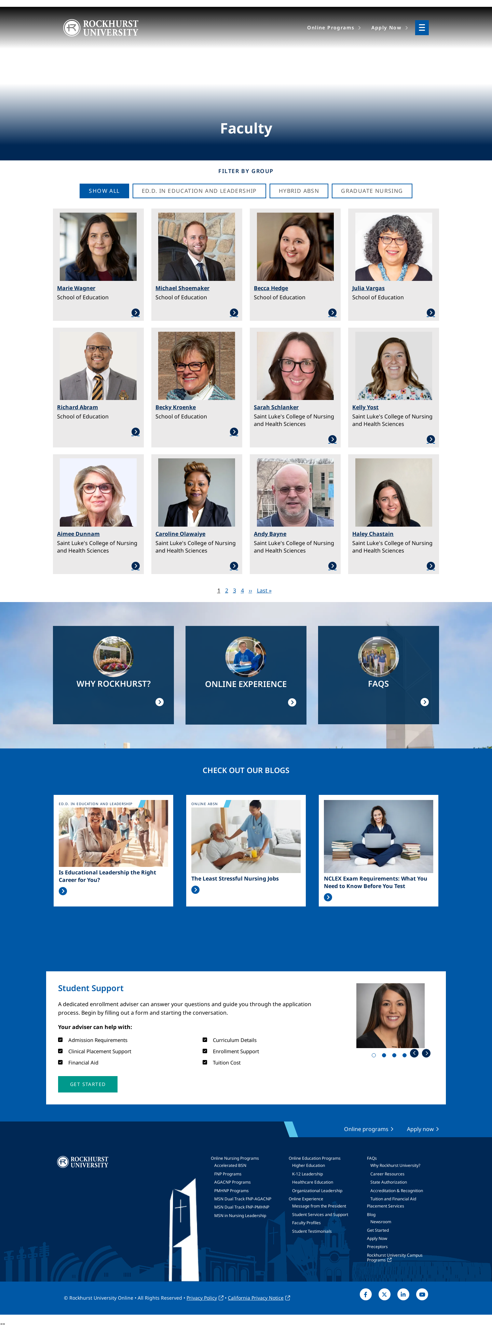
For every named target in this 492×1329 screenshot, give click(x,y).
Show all (104, 191)
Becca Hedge (271, 288)
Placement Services (385, 1206)
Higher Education (308, 1165)
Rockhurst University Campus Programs (395, 1257)
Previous (414, 1053)
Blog (371, 1214)
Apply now (420, 1129)
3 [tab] (395, 1056)
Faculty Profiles (306, 1223)
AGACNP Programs (232, 1182)
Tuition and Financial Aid (393, 1199)
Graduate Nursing (372, 191)
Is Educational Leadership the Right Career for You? (107, 876)
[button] (88, 1084)
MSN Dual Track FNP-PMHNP (241, 1207)
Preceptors (377, 1246)
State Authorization (388, 1182)
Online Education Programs (315, 1158)
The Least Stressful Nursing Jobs (235, 878)
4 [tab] (405, 1056)
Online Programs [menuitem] (330, 27)
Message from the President (319, 1206)
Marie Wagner (76, 288)
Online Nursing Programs (235, 1158)
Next (426, 1053)
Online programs (366, 1129)
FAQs (372, 1158)
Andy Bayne (270, 534)
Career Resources (387, 1174)
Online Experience (306, 1199)
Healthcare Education (312, 1182)
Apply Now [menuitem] (386, 27)
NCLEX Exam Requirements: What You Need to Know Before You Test (375, 882)
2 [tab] (385, 1056)
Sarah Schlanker (276, 407)
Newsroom (380, 1222)
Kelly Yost (365, 407)
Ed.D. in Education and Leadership (199, 191)
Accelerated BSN (230, 1165)
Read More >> (63, 891)
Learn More (98, 313)
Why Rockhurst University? (395, 1165)
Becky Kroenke (175, 407)
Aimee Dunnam (78, 534)
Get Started (378, 1230)
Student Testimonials (312, 1231)
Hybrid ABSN (299, 191)
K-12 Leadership (307, 1174)
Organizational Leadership (317, 1191)
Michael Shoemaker (182, 288)
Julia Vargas (368, 288)
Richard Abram (77, 407)
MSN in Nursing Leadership (240, 1215)
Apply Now (377, 1238)
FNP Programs (228, 1174)
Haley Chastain (373, 534)
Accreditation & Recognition (396, 1191)
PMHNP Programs (231, 1191)
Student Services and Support (320, 1214)
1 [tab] (375, 1056)
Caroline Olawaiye (180, 534)
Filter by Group (246, 171)
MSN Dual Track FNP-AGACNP (242, 1199)
